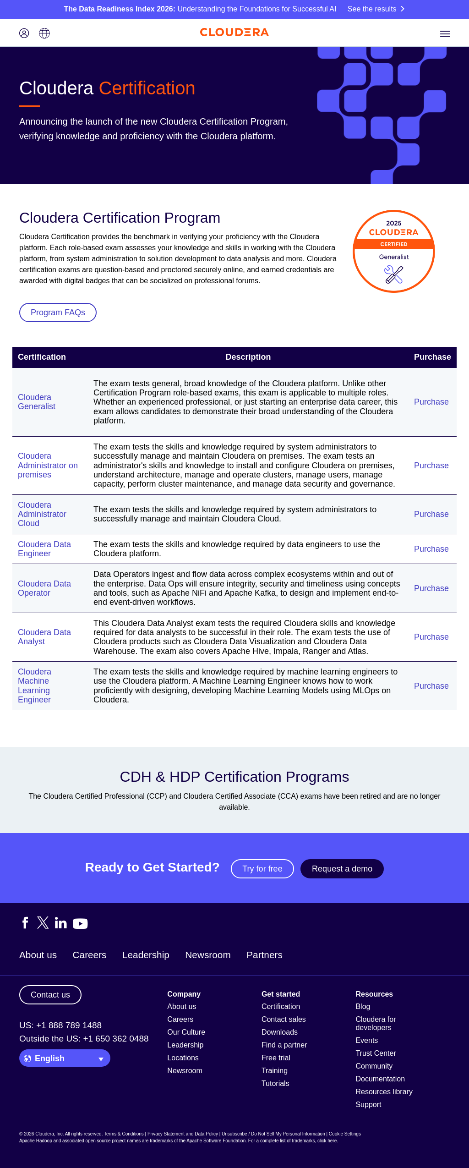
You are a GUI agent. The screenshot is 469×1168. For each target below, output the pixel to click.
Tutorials (275, 1083)
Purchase (431, 401)
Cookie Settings (345, 1133)
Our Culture (186, 1032)
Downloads (280, 1032)
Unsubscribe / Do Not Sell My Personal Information (273, 1133)
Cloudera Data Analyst (44, 637)
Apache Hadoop (35, 1140)
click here (327, 1140)
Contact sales (284, 1019)
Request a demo (342, 868)
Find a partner (284, 1045)
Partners (264, 954)
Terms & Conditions (124, 1133)
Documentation (380, 1079)
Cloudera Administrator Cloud (42, 514)
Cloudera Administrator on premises (48, 465)
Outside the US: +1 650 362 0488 (84, 1038)
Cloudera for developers (375, 1023)
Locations (183, 1058)
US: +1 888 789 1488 (60, 1025)
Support (368, 1104)
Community (374, 1066)
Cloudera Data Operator (44, 588)
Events (366, 1040)
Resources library (383, 1092)
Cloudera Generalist (36, 402)
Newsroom (207, 954)
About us (38, 954)
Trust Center (375, 1053)
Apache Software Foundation (215, 1140)
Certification (281, 1006)
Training (275, 1071)
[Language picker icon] (44, 34)
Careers (90, 954)
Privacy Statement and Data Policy (182, 1133)
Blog (362, 1006)
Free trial (276, 1058)
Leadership (145, 954)
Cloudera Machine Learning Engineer (34, 685)
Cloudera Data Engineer (44, 549)
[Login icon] (24, 34)
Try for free (262, 868)
